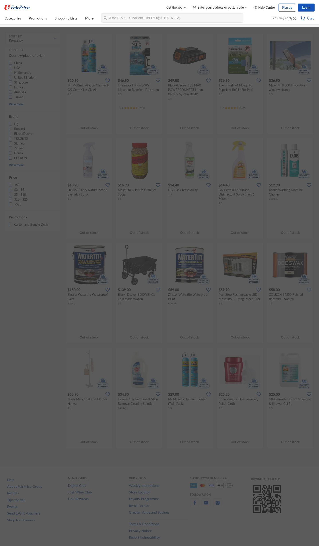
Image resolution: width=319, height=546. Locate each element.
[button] (294, 19)
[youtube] (206, 505)
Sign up (287, 7)
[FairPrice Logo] (17, 7)
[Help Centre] (264, 8)
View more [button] (16, 104)
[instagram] (217, 505)
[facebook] (194, 505)
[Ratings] (132, 108)
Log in (306, 7)
